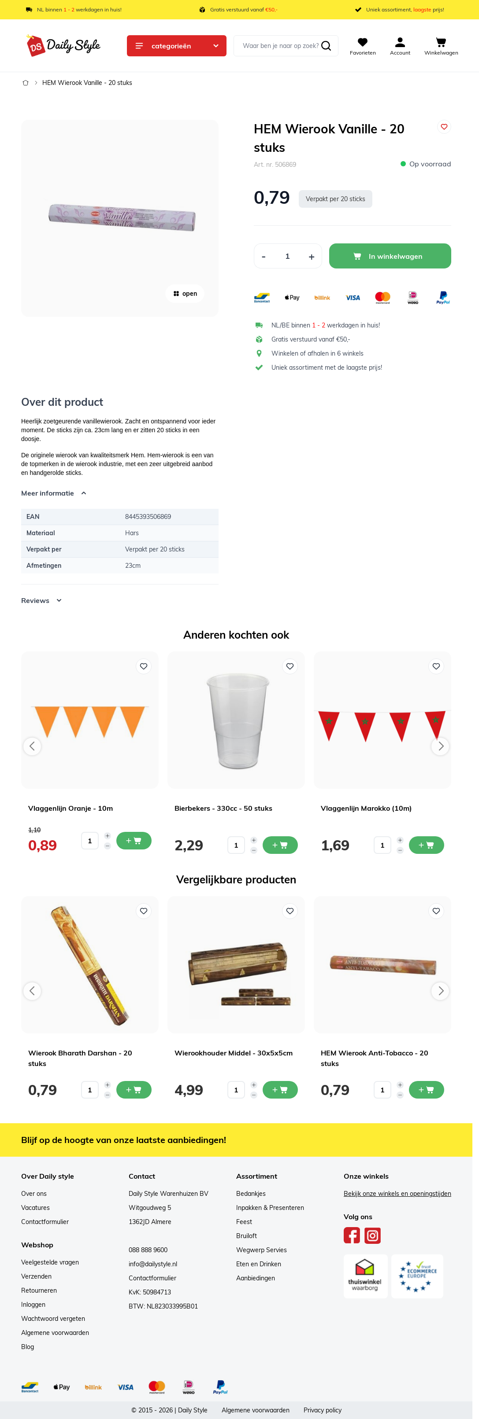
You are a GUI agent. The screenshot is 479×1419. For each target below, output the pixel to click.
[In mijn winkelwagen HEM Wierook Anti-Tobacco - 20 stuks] (426, 1090)
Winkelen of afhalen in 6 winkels (317, 353)
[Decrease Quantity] (263, 255)
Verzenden (36, 1276)
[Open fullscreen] (120, 218)
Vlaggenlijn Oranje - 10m (70, 808)
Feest (244, 1222)
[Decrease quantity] (107, 845)
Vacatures (35, 1208)
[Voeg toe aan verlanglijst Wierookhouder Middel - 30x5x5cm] (290, 911)
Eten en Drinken (258, 1264)
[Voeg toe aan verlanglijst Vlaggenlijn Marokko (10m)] (436, 666)
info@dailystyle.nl (153, 1264)
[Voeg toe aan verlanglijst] (444, 127)
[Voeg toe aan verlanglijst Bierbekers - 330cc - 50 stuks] (290, 666)
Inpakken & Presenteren (270, 1208)
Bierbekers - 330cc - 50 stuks (223, 808)
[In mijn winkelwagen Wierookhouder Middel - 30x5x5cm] (280, 1090)
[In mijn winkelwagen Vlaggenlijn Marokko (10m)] (426, 845)
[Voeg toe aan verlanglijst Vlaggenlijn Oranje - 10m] (144, 666)
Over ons (34, 1194)
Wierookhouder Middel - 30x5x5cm (234, 1052)
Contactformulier (45, 1222)
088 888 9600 (148, 1250)
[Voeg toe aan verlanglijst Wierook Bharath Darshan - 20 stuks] (144, 911)
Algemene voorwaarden (55, 1333)
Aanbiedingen (255, 1278)
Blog (27, 1347)
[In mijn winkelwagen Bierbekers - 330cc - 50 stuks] (280, 845)
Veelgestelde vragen (50, 1262)
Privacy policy (323, 1410)
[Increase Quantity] (311, 255)
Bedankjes (251, 1194)
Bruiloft (246, 1236)
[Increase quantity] (107, 835)
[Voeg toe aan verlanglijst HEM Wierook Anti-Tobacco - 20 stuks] (436, 911)
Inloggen (33, 1305)
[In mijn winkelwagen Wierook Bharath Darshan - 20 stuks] (134, 1090)
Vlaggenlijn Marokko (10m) (366, 808)
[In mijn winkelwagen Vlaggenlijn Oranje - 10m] (134, 840)
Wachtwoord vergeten (53, 1319)
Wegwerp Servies (261, 1250)
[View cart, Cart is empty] (441, 45)
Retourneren (39, 1290)
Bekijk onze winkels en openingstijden (397, 1194)
